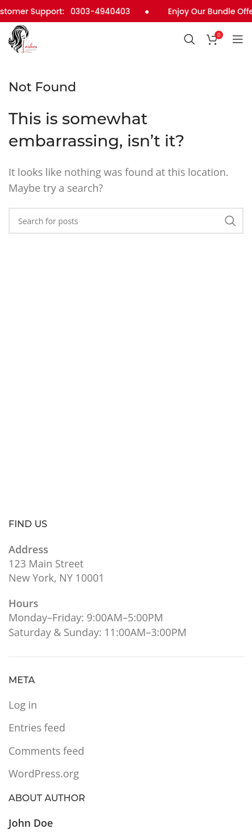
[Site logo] (23, 37)
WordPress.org (44, 772)
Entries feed (37, 727)
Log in (23, 703)
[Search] (189, 38)
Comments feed (47, 749)
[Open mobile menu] (237, 38)
